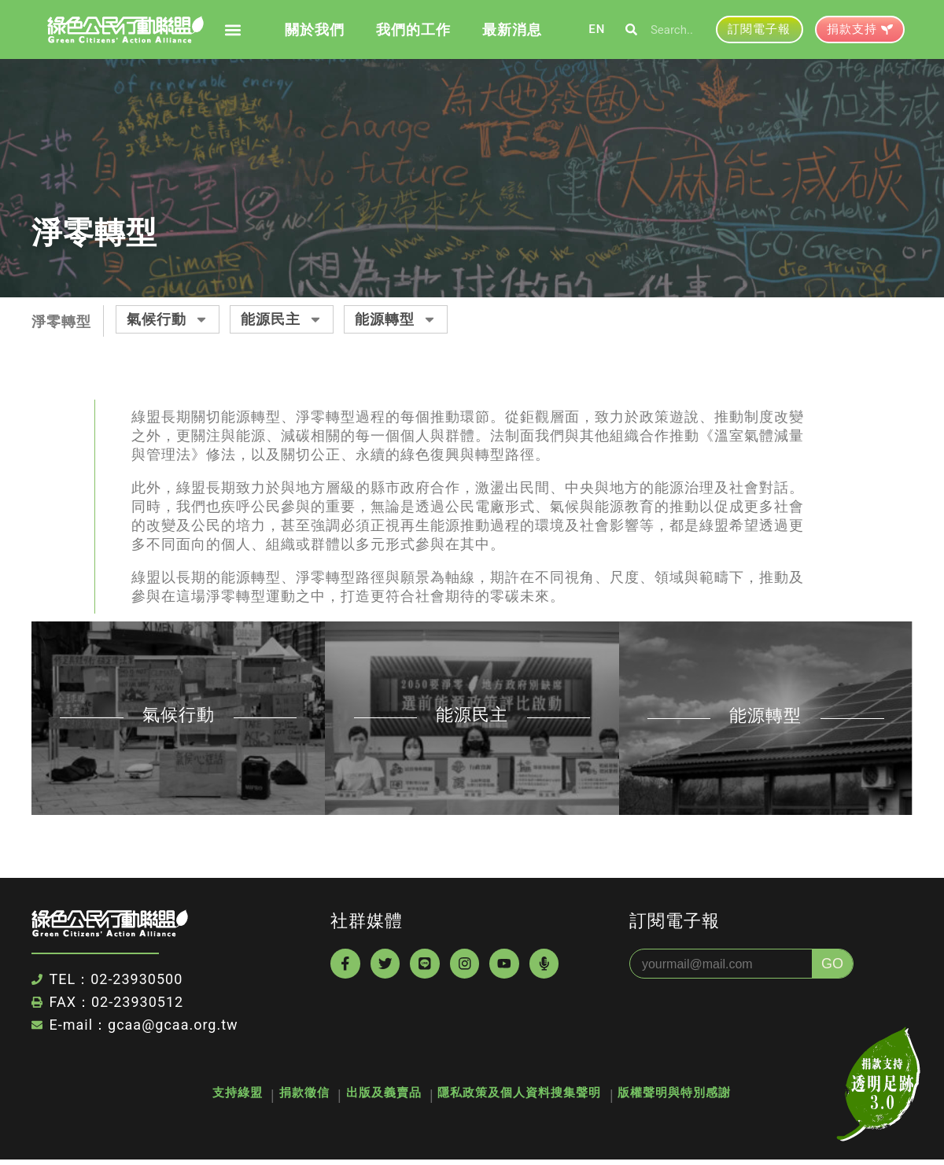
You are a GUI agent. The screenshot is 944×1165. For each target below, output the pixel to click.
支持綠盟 (208, 1096)
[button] (232, 29)
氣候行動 (167, 319)
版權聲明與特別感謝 (704, 1096)
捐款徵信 (289, 1096)
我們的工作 (413, 29)
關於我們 (315, 29)
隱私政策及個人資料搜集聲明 (535, 1096)
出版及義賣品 (384, 1096)
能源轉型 (396, 319)
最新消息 (512, 29)
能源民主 (282, 319)
